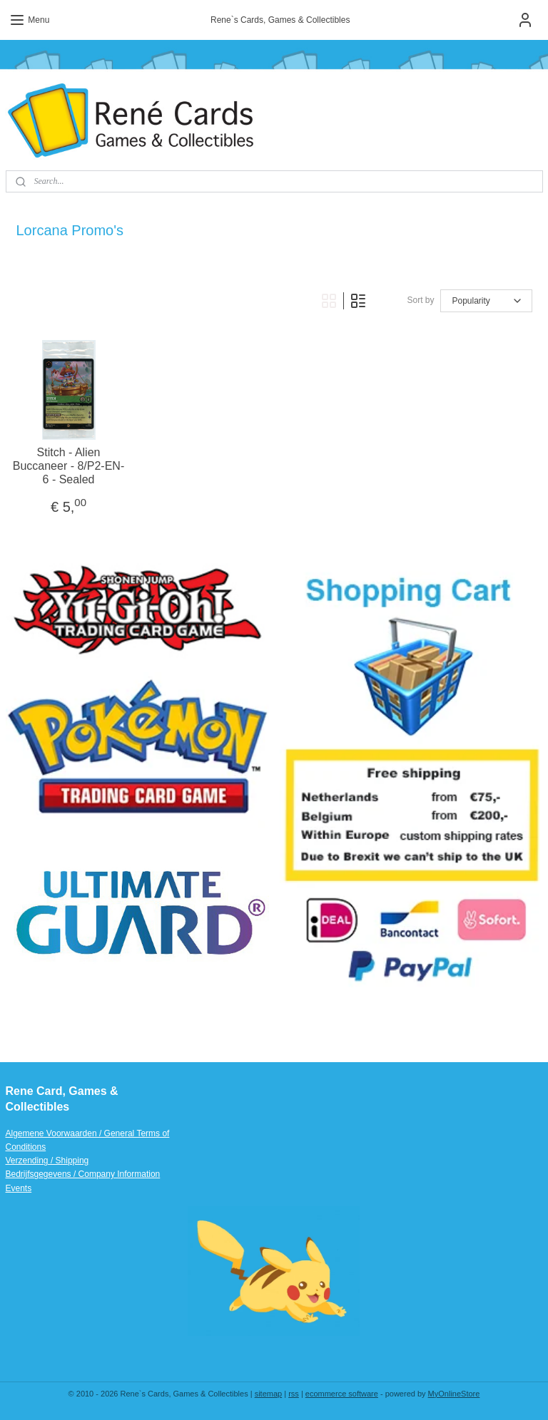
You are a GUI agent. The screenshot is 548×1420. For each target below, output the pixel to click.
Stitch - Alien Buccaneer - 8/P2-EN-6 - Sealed (69, 465)
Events (19, 1188)
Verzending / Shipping (47, 1161)
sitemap (269, 1393)
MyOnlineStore (454, 1393)
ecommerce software (341, 1393)
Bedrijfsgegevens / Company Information (83, 1174)
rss (293, 1393)
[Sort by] (486, 301)
